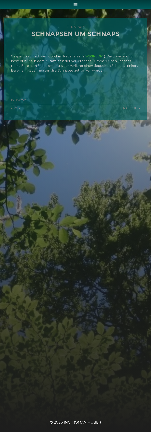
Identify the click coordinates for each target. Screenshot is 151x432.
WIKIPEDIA (94, 56)
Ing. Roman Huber (82, 422)
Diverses (20, 100)
